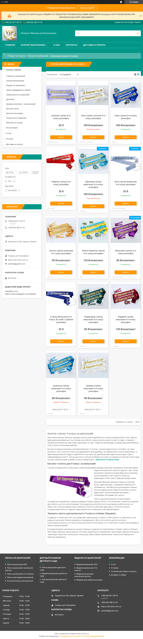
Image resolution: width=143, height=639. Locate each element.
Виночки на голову (14, 123)
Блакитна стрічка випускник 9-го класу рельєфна (61, 388)
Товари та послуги (16, 56)
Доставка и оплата (94, 45)
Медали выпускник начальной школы (83, 575)
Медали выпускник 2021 (87, 564)
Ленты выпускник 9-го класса (20, 574)
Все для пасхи (12, 109)
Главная (10, 45)
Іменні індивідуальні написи (18, 90)
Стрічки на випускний (38, 56)
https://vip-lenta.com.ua (18, 260)
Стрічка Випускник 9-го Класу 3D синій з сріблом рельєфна (61, 319)
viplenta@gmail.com (16, 264)
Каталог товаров (13, 69)
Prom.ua (85, 634)
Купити (61, 137)
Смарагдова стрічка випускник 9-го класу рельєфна (93, 319)
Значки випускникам (15, 81)
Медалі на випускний (15, 85)
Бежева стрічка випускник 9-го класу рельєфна (93, 388)
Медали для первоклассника (89, 580)
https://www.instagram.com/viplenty (20, 294)
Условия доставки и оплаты (124, 571)
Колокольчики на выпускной (20, 581)
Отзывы (9, 139)
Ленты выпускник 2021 (17, 564)
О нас (56, 45)
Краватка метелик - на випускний (20, 104)
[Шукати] (138, 33)
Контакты (71, 45)
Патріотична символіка (16, 118)
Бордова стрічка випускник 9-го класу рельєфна (125, 319)
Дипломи (10, 99)
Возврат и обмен (118, 575)
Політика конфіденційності (93, 636)
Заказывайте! (87, 7)
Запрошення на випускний (17, 95)
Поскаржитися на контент (70, 636)
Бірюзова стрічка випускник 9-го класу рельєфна (93, 184)
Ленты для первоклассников (20, 577)
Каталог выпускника (33, 45)
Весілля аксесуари (14, 113)
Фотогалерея (12, 128)
